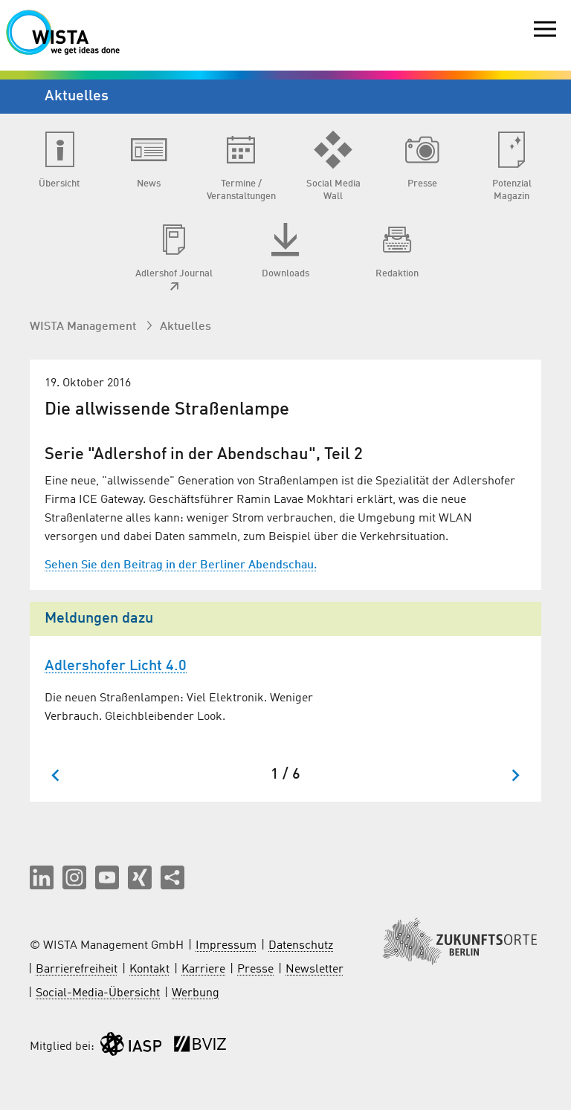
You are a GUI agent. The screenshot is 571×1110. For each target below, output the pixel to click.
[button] (41, 877)
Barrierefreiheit (76, 970)
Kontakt (149, 970)
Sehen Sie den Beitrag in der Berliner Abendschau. (181, 565)
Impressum (226, 946)
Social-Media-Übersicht (98, 993)
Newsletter (314, 970)
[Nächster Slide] (514, 775)
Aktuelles (185, 327)
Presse (255, 970)
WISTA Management (84, 327)
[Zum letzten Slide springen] (56, 775)
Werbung (195, 993)
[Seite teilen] (172, 877)
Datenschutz (300, 946)
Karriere (203, 970)
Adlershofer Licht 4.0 (116, 666)
